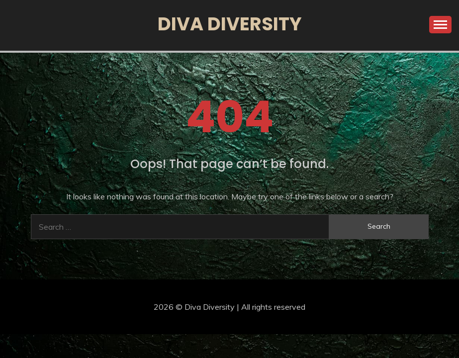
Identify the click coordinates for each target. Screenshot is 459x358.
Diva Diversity (230, 24)
